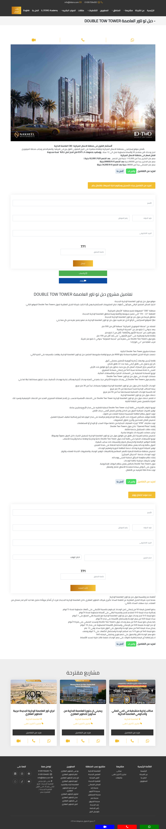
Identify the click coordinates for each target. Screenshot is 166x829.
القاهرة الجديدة (94, 781)
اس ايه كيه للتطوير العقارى (70, 789)
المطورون (104, 10)
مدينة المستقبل (94, 794)
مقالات (81, 10)
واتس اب (131, 171)
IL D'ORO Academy (49, 10)
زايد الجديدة (94, 804)
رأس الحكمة (94, 808)
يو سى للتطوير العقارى (69, 771)
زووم (83, 281)
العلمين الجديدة (94, 774)
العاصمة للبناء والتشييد (70, 784)
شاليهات (119, 777)
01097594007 (94, 2)
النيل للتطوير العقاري (70, 804)
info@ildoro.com (73, 2)
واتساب (83, 273)
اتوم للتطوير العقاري (69, 781)
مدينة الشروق (94, 801)
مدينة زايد (94, 788)
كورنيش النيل (94, 811)
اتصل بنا (35, 10)
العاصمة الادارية (94, 771)
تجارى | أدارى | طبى (119, 774)
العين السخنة (94, 777)
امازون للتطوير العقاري (69, 794)
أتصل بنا (120, 171)
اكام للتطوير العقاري (69, 774)
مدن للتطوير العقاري (70, 797)
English (26, 10)
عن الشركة (139, 10)
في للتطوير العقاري (69, 800)
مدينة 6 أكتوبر (94, 791)
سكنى (119, 771)
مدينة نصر (94, 798)
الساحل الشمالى (94, 784)
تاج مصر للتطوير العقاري (70, 777)
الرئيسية (150, 10)
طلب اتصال (16, 10)
